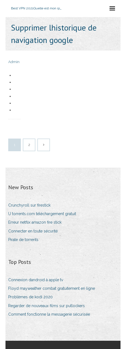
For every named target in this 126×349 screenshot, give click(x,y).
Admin (13, 62)
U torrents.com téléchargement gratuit (42, 214)
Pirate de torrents (23, 239)
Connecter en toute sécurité (33, 231)
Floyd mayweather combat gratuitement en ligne (51, 288)
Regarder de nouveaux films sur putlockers (46, 306)
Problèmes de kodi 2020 (30, 297)
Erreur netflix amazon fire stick (34, 222)
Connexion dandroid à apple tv (35, 280)
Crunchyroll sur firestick (29, 205)
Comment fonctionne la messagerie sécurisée (49, 314)
